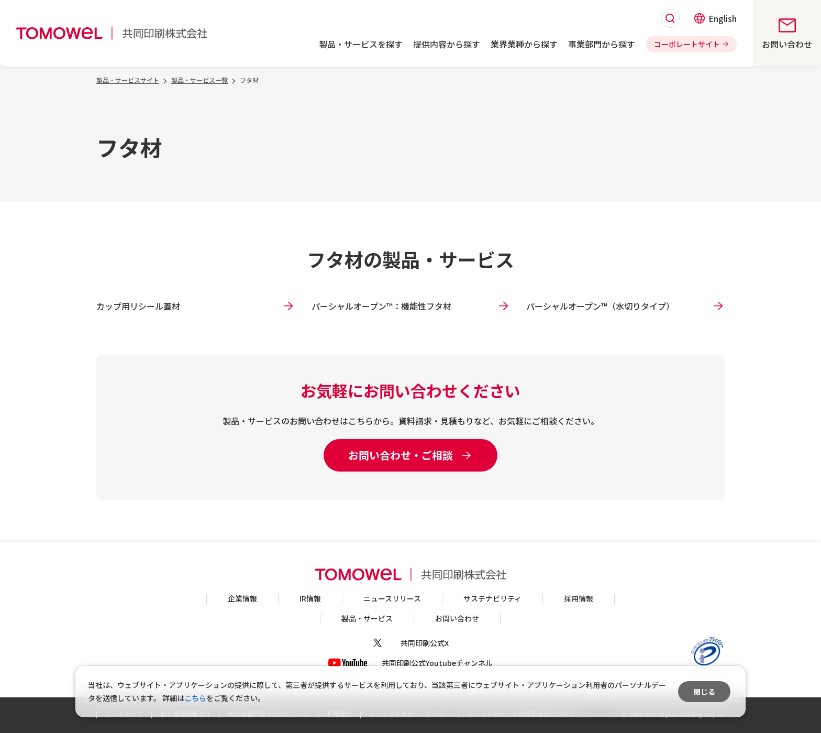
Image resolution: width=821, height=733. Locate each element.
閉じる (704, 691)
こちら (195, 698)
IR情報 (310, 598)
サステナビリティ (492, 598)
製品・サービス (367, 618)
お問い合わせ (457, 618)
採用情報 (578, 598)
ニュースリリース (392, 598)
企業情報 (242, 598)
